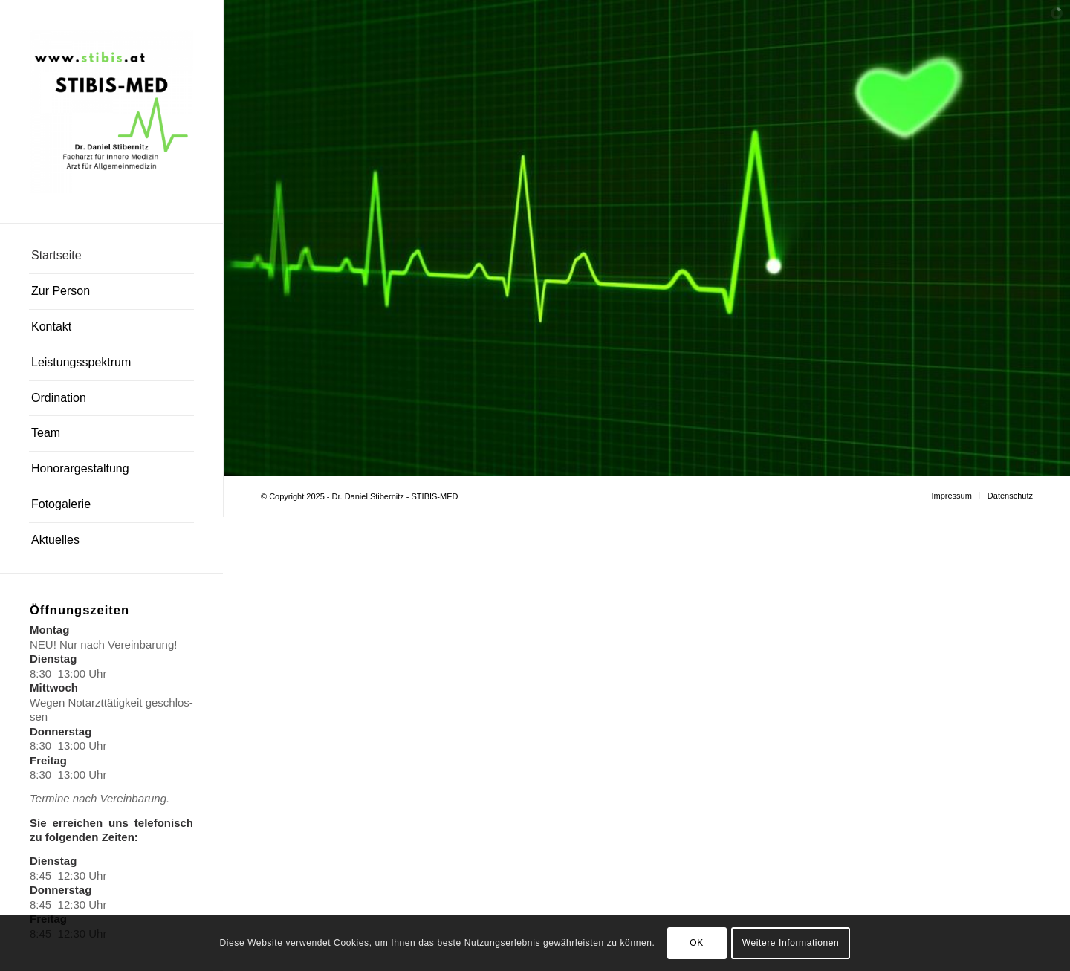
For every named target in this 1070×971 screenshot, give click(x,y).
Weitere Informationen (790, 943)
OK (697, 943)
